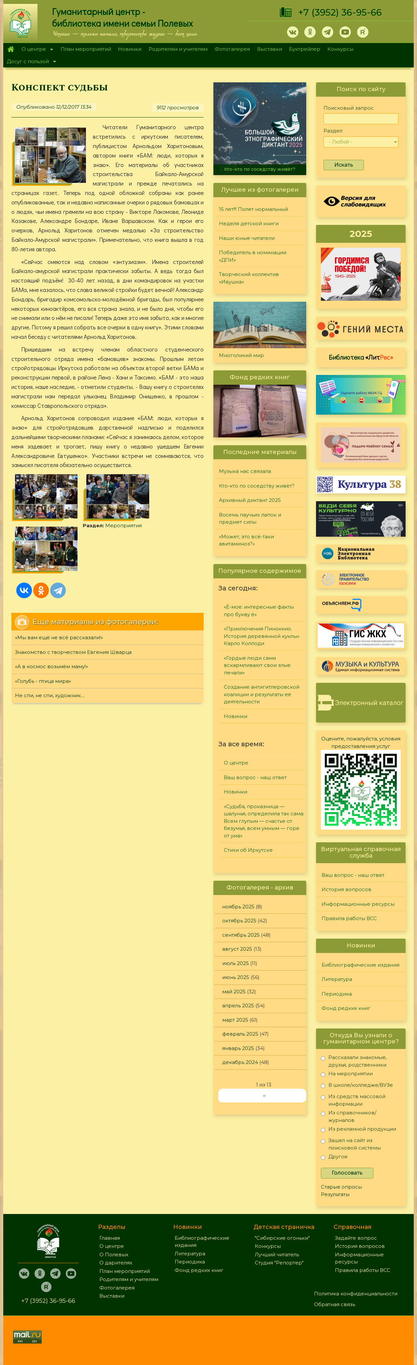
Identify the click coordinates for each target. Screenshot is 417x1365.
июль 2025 (235, 963)
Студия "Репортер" (279, 1263)
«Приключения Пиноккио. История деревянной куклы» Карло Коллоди (261, 636)
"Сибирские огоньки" (282, 1238)
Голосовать (347, 1173)
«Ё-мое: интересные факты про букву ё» (259, 610)
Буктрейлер (304, 49)
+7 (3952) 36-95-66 (340, 12)
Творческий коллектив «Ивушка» (249, 278)
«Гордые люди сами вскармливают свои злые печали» (257, 665)
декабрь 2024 (240, 1062)
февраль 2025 (240, 1034)
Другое (334, 1158)
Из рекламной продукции (358, 1130)
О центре (35, 49)
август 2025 (237, 949)
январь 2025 (238, 1048)
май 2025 (234, 991)
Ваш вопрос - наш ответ (255, 777)
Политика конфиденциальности (355, 1293)
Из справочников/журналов (348, 1116)
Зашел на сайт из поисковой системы (351, 1144)
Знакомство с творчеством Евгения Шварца (73, 602)
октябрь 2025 (239, 920)
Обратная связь (334, 1304)
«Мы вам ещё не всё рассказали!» (59, 587)
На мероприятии (347, 1075)
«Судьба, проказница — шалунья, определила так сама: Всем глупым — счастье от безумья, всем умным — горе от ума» (264, 821)
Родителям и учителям (178, 49)
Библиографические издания (360, 965)
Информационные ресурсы (358, 904)
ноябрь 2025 (238, 906)
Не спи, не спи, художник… (49, 645)
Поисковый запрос (349, 108)
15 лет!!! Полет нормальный (253, 209)
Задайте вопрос (356, 1238)
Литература (337, 979)
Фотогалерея (232, 49)
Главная (10, 49)
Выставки (269, 49)
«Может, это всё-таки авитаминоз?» (246, 540)
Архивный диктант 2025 (250, 500)
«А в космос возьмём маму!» (51, 616)
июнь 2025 (235, 977)
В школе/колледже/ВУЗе (357, 1086)
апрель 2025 (238, 1005)
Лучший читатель (277, 1254)
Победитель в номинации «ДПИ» (252, 256)
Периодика (337, 994)
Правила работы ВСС (349, 918)
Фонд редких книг (346, 1008)
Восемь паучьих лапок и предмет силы (250, 518)
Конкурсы (340, 49)
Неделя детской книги (249, 223)
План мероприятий (86, 49)
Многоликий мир (241, 355)
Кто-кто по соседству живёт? (259, 169)
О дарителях (115, 1263)
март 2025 (235, 1020)
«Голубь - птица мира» (43, 631)
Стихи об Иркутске (248, 850)
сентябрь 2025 (241, 935)
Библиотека (361, 357)
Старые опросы (341, 1187)
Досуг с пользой (29, 62)
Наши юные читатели (247, 238)
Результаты (335, 1194)
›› (264, 1095)
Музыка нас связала (245, 471)
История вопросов (346, 889)
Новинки (129, 49)
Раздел (333, 131)
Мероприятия (52, 520)
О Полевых (113, 1254)
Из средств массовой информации (353, 1100)
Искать (343, 165)
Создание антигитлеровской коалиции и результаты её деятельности (261, 694)
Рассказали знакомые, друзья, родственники (354, 1061)
